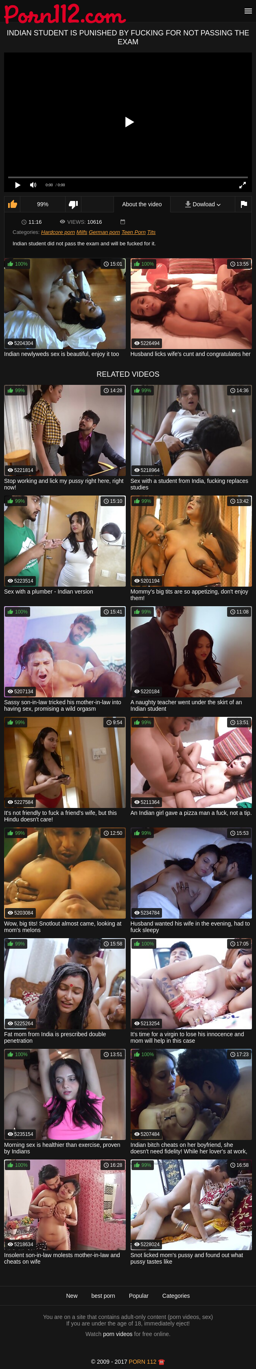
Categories (176, 1296)
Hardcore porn (58, 232)
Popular (139, 1296)
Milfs (82, 232)
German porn (104, 232)
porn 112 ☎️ (147, 1361)
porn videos (117, 1334)
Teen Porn (133, 232)
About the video (142, 204)
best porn (103, 1296)
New (71, 1296)
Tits (151, 232)
